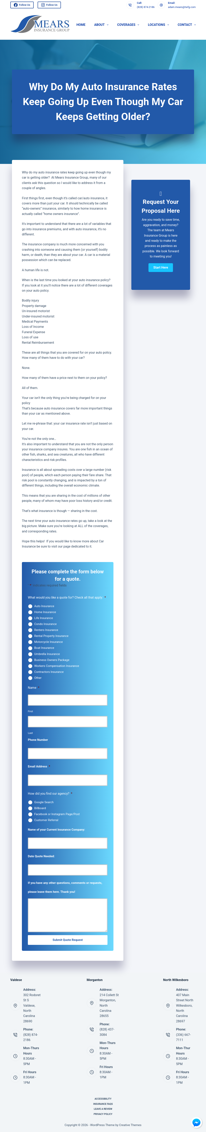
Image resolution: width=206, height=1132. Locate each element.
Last (30, 732)
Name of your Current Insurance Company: (56, 829)
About (102, 24)
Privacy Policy (103, 1114)
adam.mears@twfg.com (182, 7)
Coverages (129, 24)
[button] (160, 267)
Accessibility (103, 1098)
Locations (159, 24)
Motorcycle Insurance (48, 642)
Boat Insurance (44, 648)
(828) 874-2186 (146, 7)
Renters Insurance (46, 630)
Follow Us (22, 5)
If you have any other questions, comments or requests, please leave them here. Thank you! (65, 887)
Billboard (40, 808)
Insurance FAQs (103, 1104)
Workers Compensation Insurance (56, 666)
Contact (187, 24)
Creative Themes (130, 1125)
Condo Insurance (45, 624)
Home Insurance (45, 612)
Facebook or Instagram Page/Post (57, 814)
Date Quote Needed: (41, 856)
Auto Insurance (44, 606)
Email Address (39, 766)
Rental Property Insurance (51, 636)
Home (80, 25)
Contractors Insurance (49, 672)
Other (38, 678)
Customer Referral (46, 820)
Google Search (44, 802)
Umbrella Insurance (47, 654)
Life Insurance (43, 618)
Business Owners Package (51, 660)
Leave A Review (103, 1109)
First (30, 711)
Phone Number (38, 740)
